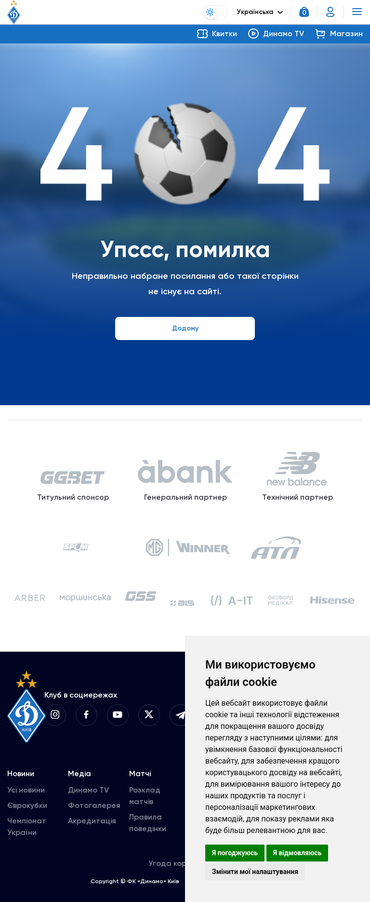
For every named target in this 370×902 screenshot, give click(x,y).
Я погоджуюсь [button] (235, 853)
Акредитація (92, 822)
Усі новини (26, 791)
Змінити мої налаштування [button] (255, 871)
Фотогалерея (94, 807)
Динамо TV (88, 791)
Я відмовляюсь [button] (297, 853)
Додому (185, 328)
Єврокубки (27, 807)
